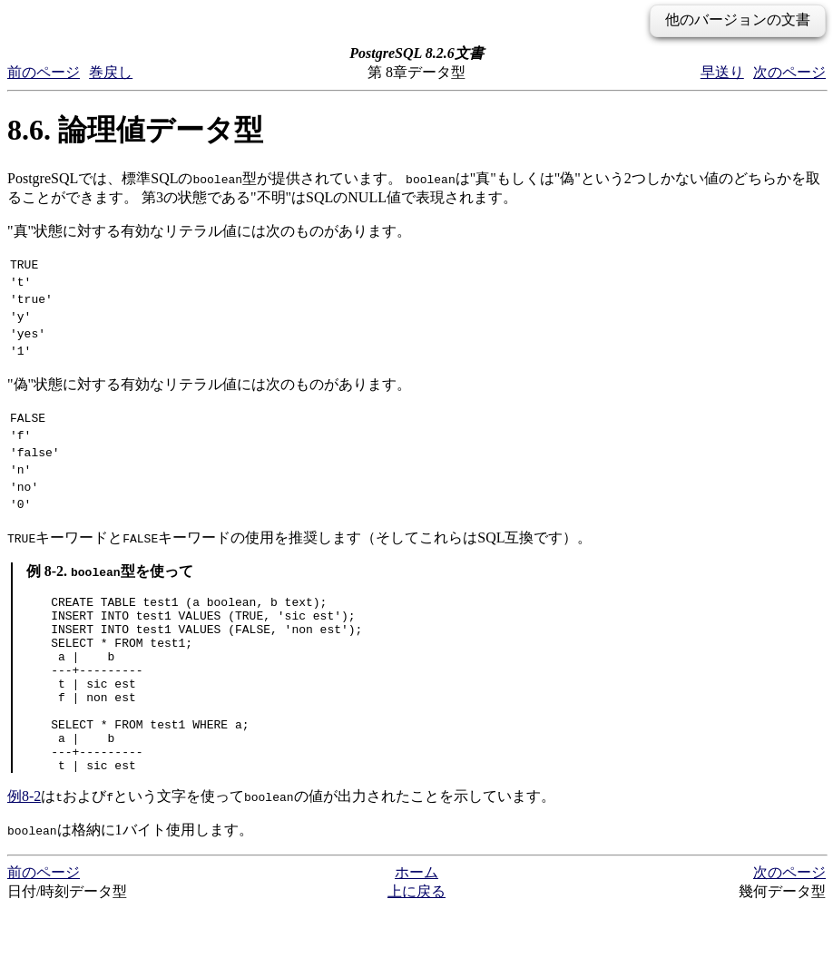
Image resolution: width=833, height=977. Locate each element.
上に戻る (416, 959)
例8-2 (24, 864)
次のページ (789, 72)
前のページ (43, 72)
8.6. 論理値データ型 (135, 129)
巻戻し (110, 72)
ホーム (416, 940)
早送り (722, 72)
